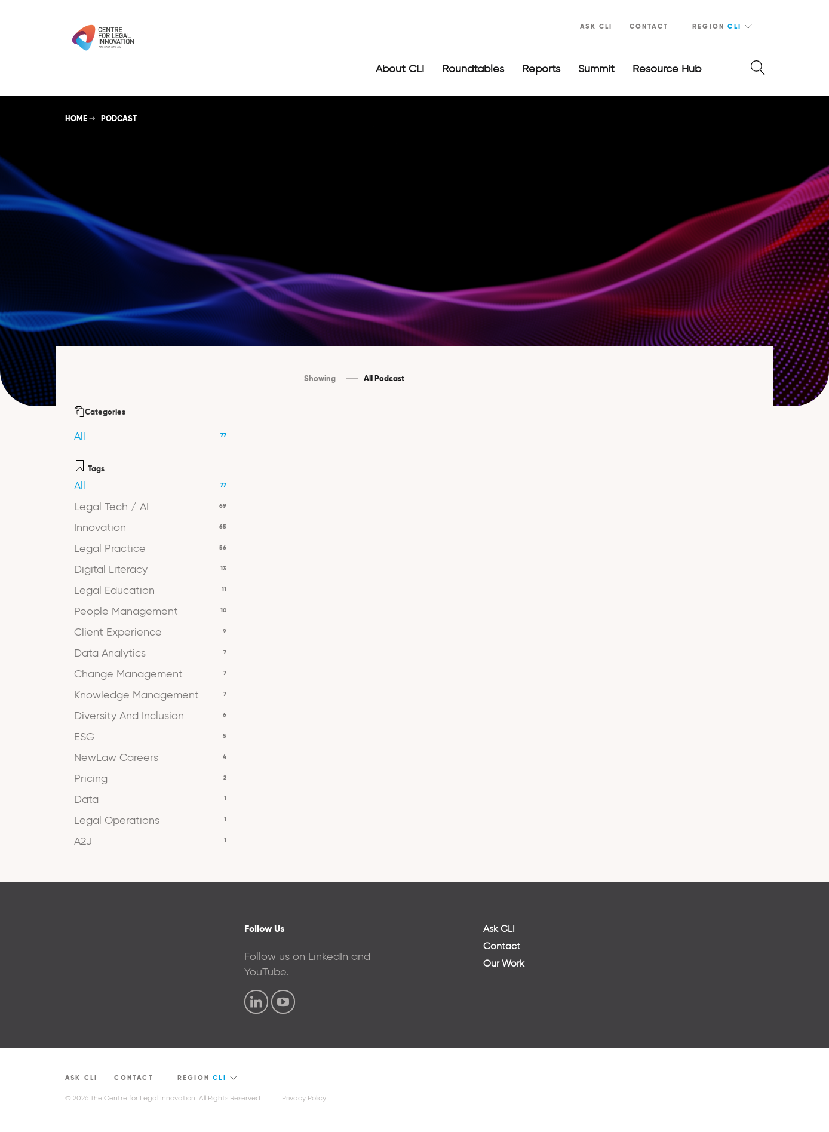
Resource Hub (667, 68)
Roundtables (473, 68)
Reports (541, 68)
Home (76, 118)
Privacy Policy (304, 1097)
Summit (596, 68)
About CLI (400, 68)
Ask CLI (596, 26)
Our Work (503, 963)
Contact (649, 26)
